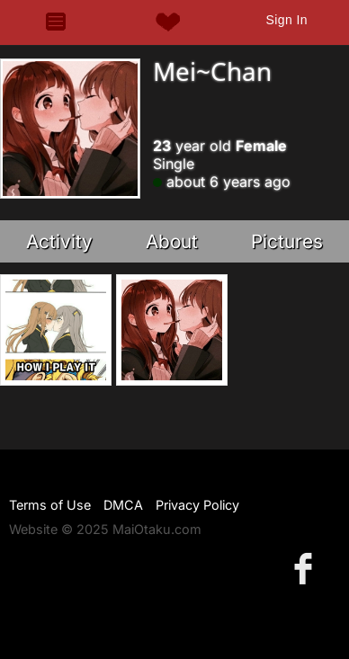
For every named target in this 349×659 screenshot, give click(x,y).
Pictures (287, 241)
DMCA (123, 504)
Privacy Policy (197, 504)
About (172, 241)
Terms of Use (50, 504)
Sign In (287, 20)
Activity (59, 241)
